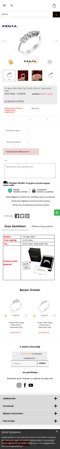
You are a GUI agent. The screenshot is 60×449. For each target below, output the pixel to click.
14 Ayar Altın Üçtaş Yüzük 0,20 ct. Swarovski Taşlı (44, 325)
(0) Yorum (35, 108)
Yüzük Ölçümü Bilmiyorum (17, 151)
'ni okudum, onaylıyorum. (28, 355)
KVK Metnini (26, 353)
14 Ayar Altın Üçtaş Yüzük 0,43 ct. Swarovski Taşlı (16, 325)
